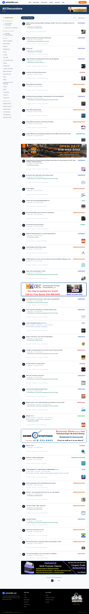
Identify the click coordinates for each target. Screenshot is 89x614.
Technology (6, 92)
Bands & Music (6, 43)
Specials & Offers (7, 117)
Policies (47, 602)
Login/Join (82, 2)
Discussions (44, 2)
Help (63, 2)
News (4, 76)
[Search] (76, 2)
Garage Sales (6, 65)
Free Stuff (5, 57)
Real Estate (36, 2)
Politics (5, 79)
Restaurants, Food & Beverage (8, 83)
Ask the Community (7, 40)
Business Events (7, 103)
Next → (59, 580)
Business (5, 46)
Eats (30, 2)
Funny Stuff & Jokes (8, 60)
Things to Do (6, 97)
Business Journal (7, 106)
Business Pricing (49, 599)
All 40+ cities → (77, 604)
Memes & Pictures (7, 71)
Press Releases (7, 114)
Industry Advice (7, 109)
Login (47, 595)
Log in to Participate (27, 17)
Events (51, 2)
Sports (4, 89)
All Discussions (8, 17)
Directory (57, 2)
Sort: (74, 17)
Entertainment (6, 49)
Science (5, 86)
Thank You (5, 95)
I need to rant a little (8, 68)
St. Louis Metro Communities (7, 24)
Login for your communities (10, 27)
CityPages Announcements (8, 34)
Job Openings (6, 111)
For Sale (5, 54)
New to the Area (7, 74)
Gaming (5, 63)
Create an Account (50, 597)
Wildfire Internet (9, 612)
